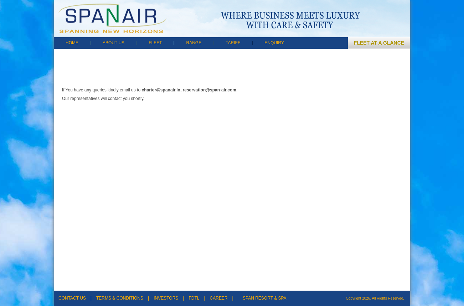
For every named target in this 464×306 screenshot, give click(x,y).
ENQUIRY (274, 42)
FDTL (194, 298)
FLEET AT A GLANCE (379, 43)
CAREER (219, 298)
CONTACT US (72, 298)
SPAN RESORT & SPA (264, 298)
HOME (72, 42)
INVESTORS (166, 298)
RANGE (193, 42)
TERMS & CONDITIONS (119, 298)
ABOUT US (113, 42)
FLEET (155, 42)
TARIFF (233, 42)
